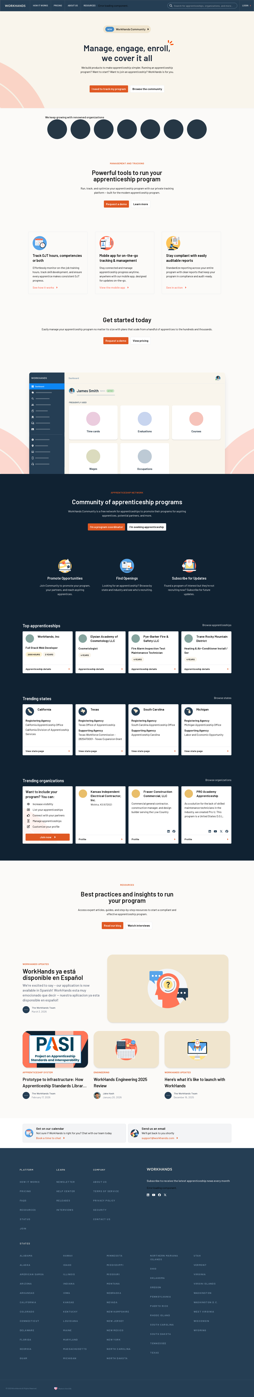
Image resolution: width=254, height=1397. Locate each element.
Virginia (200, 1274)
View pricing (140, 340)
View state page (48, 750)
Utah (197, 1255)
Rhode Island (160, 1315)
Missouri (113, 1274)
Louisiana (70, 1320)
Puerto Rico (159, 1305)
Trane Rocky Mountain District (212, 639)
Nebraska (114, 1292)
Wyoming (200, 1330)
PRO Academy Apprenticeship (207, 794)
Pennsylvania (160, 1296)
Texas (94, 709)
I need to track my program (109, 88)
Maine (67, 1330)
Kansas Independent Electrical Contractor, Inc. (106, 796)
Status (25, 1219)
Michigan (202, 709)
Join (23, 1228)
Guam (23, 1358)
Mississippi (115, 1264)
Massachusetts (75, 1348)
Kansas (68, 1302)
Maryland (70, 1339)
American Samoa (32, 1274)
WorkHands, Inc (48, 636)
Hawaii (68, 1255)
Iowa (66, 1292)
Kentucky (70, 1311)
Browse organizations (218, 780)
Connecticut (29, 1320)
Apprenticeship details (48, 668)
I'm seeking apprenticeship (146, 527)
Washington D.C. (206, 1302)
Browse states (222, 697)
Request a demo (116, 204)
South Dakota (160, 1333)
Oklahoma (157, 1277)
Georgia (26, 1348)
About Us (100, 1181)
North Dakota (117, 1358)
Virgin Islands (205, 1283)
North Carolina (119, 1348)
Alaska (25, 1264)
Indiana (69, 1283)
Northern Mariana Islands (164, 1257)
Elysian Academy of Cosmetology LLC (104, 639)
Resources (28, 1209)
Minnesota (115, 1255)
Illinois (69, 1274)
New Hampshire (118, 1311)
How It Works (30, 1181)
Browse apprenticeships (216, 625)
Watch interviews (139, 925)
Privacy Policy (104, 1200)
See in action (176, 287)
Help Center (65, 1191)
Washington (203, 1292)
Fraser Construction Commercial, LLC (158, 794)
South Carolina (153, 709)
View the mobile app (114, 287)
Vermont (200, 1264)
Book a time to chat (50, 1138)
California (44, 709)
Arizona (26, 1283)
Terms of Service (106, 1191)
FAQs (23, 1200)
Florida (25, 1339)
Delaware (27, 1330)
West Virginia (204, 1311)
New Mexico (115, 1330)
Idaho (67, 1264)
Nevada (112, 1302)
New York (114, 1339)
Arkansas (27, 1292)
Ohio (153, 1268)
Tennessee (158, 1343)
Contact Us (101, 1219)
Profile (100, 839)
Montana (113, 1283)
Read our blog (112, 925)
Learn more (140, 204)
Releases (63, 1200)
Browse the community (147, 88)
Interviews (64, 1209)
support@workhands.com (160, 1138)
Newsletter (65, 1181)
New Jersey (115, 1320)
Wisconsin (201, 1320)
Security (100, 1209)
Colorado (27, 1311)
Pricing (25, 1191)
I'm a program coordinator (106, 527)
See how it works (45, 287)
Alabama (26, 1255)
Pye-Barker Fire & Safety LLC (156, 639)
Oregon (155, 1287)
